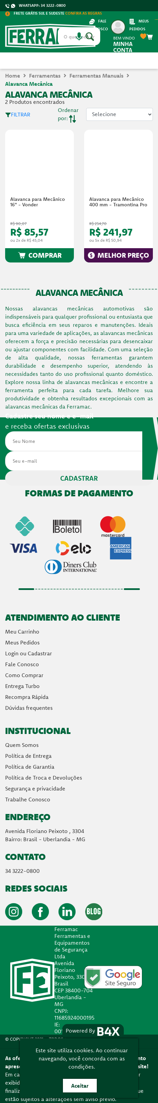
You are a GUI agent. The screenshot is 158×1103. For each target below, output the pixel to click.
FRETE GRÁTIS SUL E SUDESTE (53, 13)
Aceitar (80, 1085)
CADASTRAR (79, 478)
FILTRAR (17, 114)
